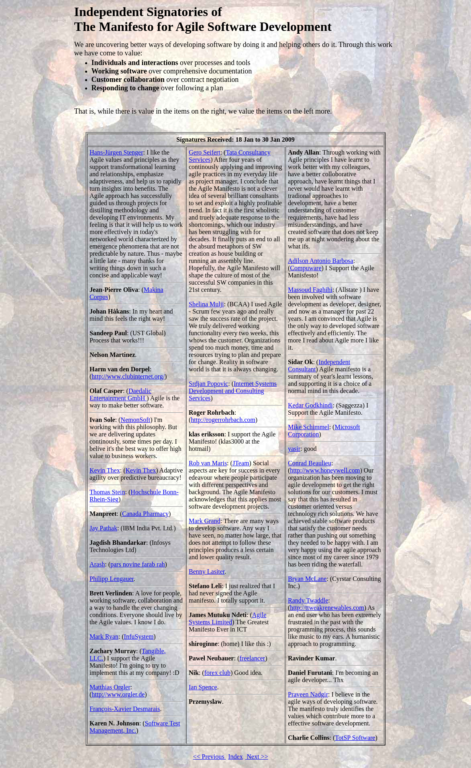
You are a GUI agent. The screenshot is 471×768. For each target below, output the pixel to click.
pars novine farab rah (137, 564)
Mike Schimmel (308, 427)
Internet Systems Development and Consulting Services (233, 390)
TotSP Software (355, 737)
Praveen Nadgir (308, 694)
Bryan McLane (307, 578)
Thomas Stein (107, 492)
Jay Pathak (103, 528)
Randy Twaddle (308, 600)
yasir (294, 448)
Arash (97, 564)
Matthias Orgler (110, 687)
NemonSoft (135, 419)
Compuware (305, 268)
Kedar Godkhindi (310, 405)
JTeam (240, 463)
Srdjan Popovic (208, 383)
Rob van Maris (208, 463)
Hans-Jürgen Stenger (116, 152)
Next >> (256, 756)
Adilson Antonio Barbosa (320, 260)
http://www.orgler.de (118, 694)
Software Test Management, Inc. (135, 727)
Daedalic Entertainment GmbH (120, 394)
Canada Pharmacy (145, 513)
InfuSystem (139, 636)
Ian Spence (203, 687)
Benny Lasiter (206, 571)
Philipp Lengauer (112, 578)
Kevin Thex (105, 470)
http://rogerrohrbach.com (223, 419)
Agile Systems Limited (227, 618)
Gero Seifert (204, 152)
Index (235, 756)
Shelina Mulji (206, 304)
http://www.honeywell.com (325, 470)
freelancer (252, 658)
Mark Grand (204, 520)
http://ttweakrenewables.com (327, 607)
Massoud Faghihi (310, 289)
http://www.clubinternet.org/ (128, 376)
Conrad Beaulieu (309, 463)
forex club (217, 672)
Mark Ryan (104, 636)
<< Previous (209, 756)
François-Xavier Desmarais (125, 708)
